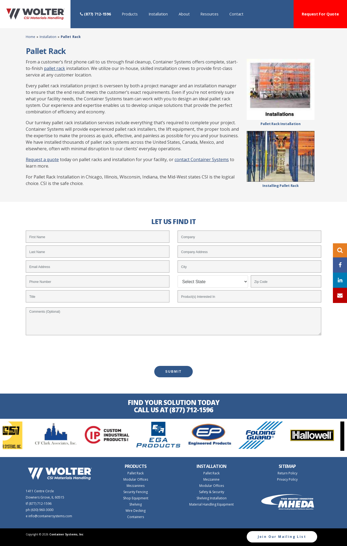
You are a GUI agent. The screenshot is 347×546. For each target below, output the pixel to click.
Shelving (135, 504)
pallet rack (54, 68)
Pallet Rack (135, 473)
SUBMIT (173, 371)
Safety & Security (211, 492)
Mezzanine (211, 479)
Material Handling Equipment (211, 504)
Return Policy (287, 473)
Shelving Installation (212, 498)
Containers (135, 517)
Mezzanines (135, 485)
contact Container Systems (202, 159)
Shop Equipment (135, 498)
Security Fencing (135, 492)
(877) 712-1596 (95, 14)
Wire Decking (136, 510)
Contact (239, 14)
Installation (161, 14)
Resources (212, 14)
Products (132, 14)
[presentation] (173, 348)
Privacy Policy (287, 479)
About (187, 14)
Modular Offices (135, 479)
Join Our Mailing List (282, 536)
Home (31, 36)
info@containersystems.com (50, 516)
